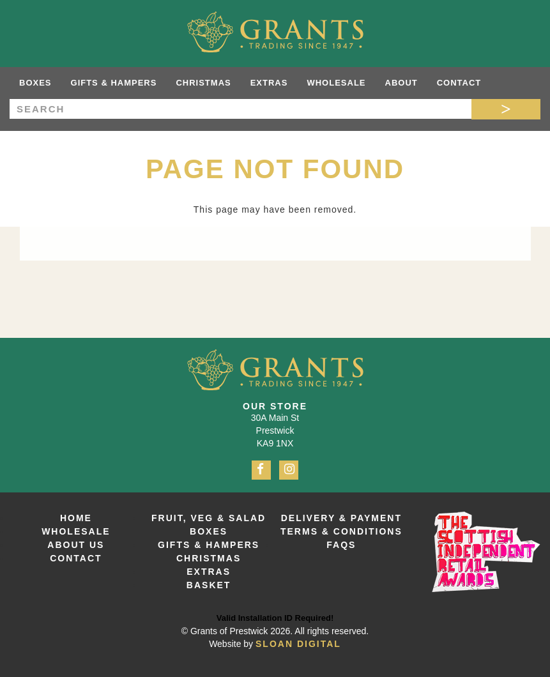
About (401, 82)
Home (76, 518)
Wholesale (336, 82)
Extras (269, 82)
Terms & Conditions (341, 531)
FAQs (341, 545)
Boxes (35, 82)
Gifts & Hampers (114, 82)
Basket (209, 585)
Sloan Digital (298, 644)
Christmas (203, 82)
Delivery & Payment (341, 518)
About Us (75, 545)
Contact (459, 82)
